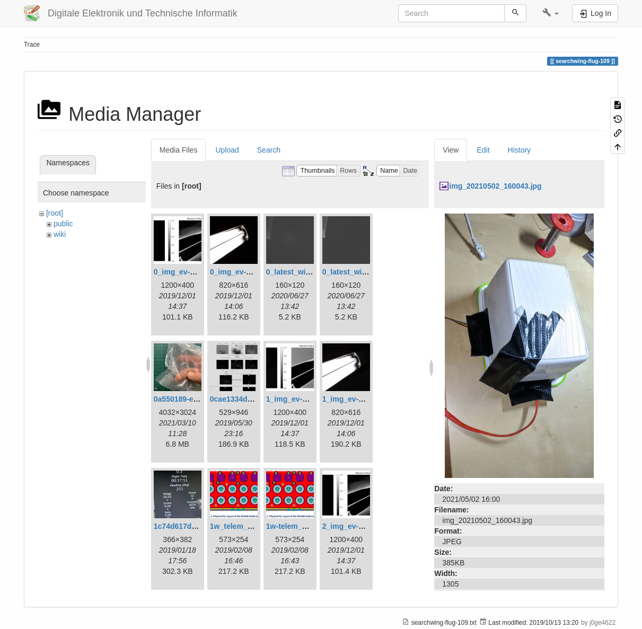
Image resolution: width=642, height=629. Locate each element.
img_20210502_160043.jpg (495, 186)
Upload (227, 150)
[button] (550, 13)
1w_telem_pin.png (242, 526)
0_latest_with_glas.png (306, 272)
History (519, 150)
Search (268, 150)
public (63, 223)
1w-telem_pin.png (297, 526)
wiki (60, 234)
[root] (54, 213)
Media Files (179, 150)
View (451, 150)
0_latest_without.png (359, 272)
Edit (483, 150)
